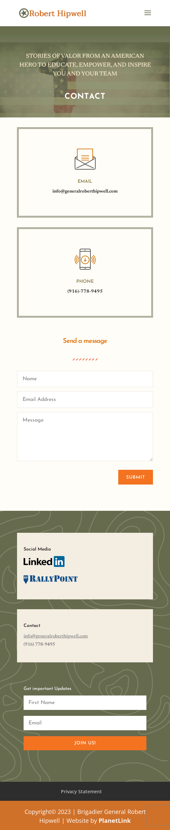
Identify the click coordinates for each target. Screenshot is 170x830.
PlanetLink (115, 820)
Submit (135, 477)
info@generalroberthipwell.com (85, 191)
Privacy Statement (81, 791)
